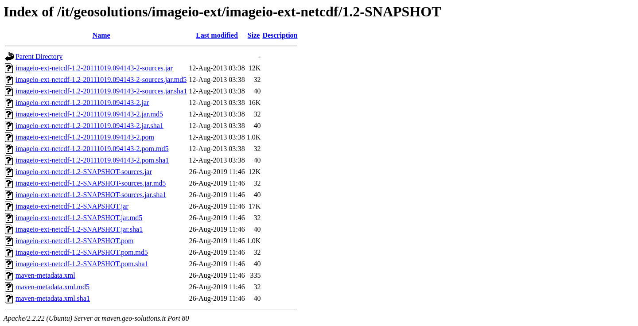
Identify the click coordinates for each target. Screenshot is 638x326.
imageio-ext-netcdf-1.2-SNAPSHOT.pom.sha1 (82, 264)
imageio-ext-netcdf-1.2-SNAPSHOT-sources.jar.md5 (91, 183)
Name (101, 35)
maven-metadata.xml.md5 (52, 287)
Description (279, 35)
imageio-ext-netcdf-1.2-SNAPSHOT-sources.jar (84, 171)
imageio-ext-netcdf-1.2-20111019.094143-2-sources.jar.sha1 (101, 91)
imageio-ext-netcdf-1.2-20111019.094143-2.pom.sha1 (92, 160)
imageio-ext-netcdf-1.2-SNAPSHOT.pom (74, 240)
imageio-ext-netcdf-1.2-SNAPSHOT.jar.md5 (79, 217)
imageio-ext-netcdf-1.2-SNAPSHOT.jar (72, 206)
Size (254, 35)
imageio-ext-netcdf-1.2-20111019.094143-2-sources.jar (94, 68)
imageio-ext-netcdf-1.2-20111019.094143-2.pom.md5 (92, 148)
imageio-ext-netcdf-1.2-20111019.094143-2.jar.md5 (89, 114)
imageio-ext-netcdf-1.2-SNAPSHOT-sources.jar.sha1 (91, 194)
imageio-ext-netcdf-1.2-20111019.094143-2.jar (82, 102)
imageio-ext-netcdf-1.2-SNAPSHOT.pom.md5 (82, 252)
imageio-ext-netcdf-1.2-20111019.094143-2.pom (85, 137)
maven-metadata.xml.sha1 (53, 298)
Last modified (217, 35)
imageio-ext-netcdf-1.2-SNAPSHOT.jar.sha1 (79, 229)
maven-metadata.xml (45, 275)
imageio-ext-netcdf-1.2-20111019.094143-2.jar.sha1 (89, 125)
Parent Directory (39, 56)
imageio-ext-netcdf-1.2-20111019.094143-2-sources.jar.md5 (101, 79)
